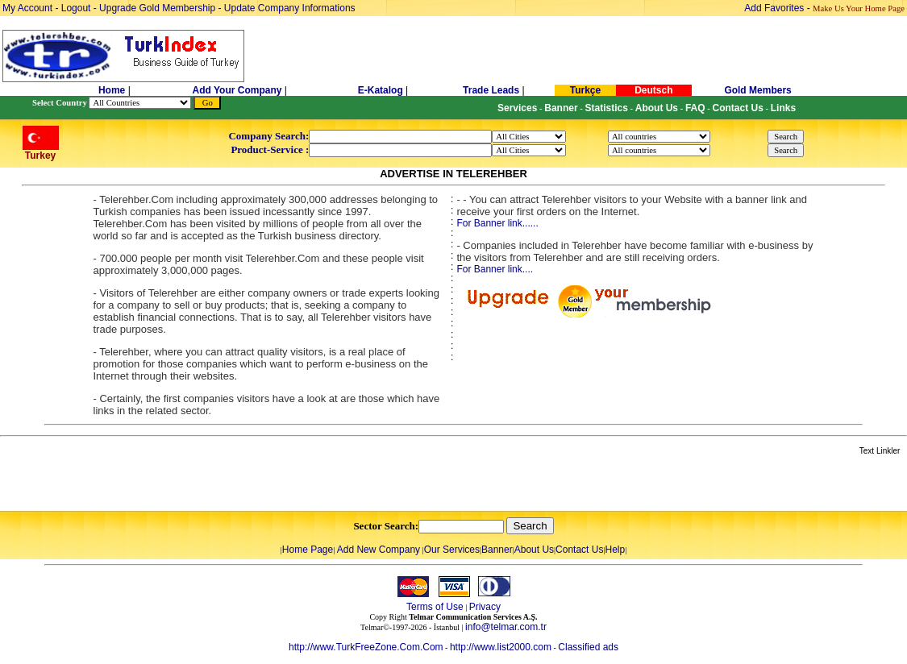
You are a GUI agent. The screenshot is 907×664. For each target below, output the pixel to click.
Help (615, 549)
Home (113, 90)
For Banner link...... (497, 223)
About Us (534, 549)
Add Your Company (239, 90)
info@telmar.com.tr (506, 627)
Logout (76, 8)
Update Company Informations (290, 8)
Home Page (307, 549)
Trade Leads (491, 90)
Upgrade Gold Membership (158, 8)
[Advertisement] (191, 484)
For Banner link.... (494, 269)
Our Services (452, 549)
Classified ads (588, 647)
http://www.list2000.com (500, 647)
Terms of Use (435, 606)
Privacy (485, 606)
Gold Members (757, 90)
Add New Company (378, 549)
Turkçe (585, 90)
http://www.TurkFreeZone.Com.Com (366, 647)
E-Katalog (380, 90)
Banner (497, 549)
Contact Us (579, 549)
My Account (28, 8)
